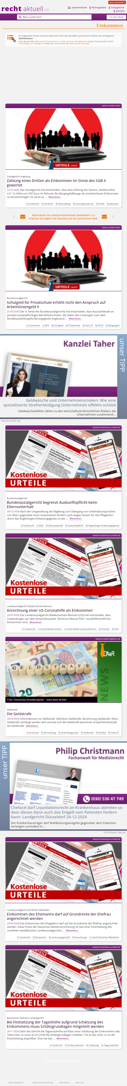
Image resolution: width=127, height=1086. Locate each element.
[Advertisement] (63, 75)
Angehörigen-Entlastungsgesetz (103, 525)
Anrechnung (81, 937)
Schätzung (94, 1045)
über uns (80, 1082)
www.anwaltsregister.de (108, 638)
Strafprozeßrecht (75, 1045)
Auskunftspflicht (75, 525)
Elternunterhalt (55, 525)
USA (116, 628)
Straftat (102, 732)
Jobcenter (114, 203)
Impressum (64, 1082)
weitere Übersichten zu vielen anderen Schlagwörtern (63, 41)
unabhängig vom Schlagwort (31, 43)
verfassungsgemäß (60, 937)
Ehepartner (40, 937)
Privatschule (74, 325)
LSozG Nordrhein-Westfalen (105, 937)
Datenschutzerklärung (43, 1082)
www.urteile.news (111, 105)
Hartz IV (89, 325)
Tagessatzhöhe (111, 1045)
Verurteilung (50, 732)
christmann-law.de (115, 832)
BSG (47, 325)
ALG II (100, 325)
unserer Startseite (81, 43)
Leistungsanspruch (84, 203)
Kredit (101, 203)
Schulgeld (58, 325)
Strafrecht (34, 732)
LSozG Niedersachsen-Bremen (81, 628)
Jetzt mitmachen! (117, 2)
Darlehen (48, 203)
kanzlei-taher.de (10, 420)
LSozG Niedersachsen (51, 628)
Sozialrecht (33, 203)
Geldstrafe (88, 732)
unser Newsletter (15, 1082)
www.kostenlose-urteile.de (106, 427)
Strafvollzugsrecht (69, 732)
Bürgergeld (113, 325)
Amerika (105, 628)
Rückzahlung (64, 203)
